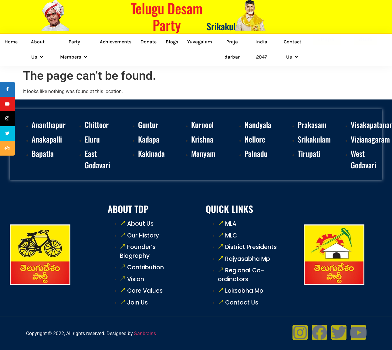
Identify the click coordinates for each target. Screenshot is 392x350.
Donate (148, 42)
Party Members (74, 49)
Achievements (115, 42)
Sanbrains (145, 333)
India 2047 (261, 49)
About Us (38, 49)
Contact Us (292, 49)
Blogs (172, 42)
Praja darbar (232, 49)
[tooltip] (8, 90)
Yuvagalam (199, 42)
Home (11, 42)
